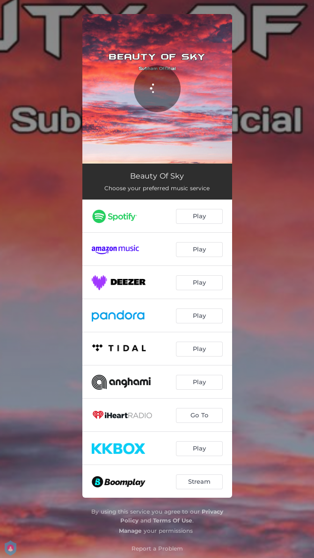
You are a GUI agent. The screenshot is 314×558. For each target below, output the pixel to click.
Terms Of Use (172, 520)
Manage (130, 530)
